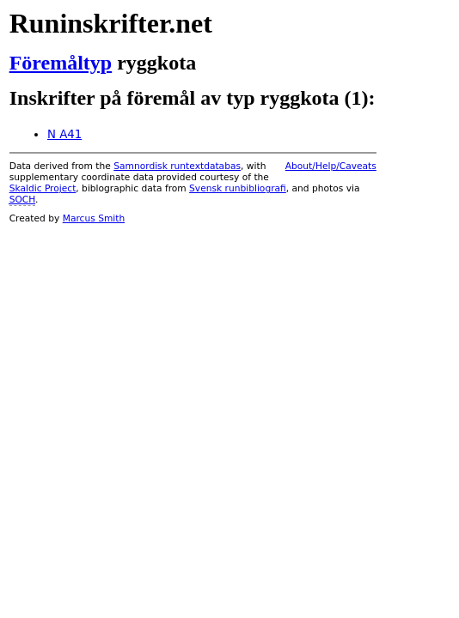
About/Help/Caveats (330, 166)
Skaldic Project (42, 188)
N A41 (64, 134)
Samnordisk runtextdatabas (177, 166)
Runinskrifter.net (110, 23)
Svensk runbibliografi (237, 188)
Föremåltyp (61, 63)
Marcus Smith (94, 218)
